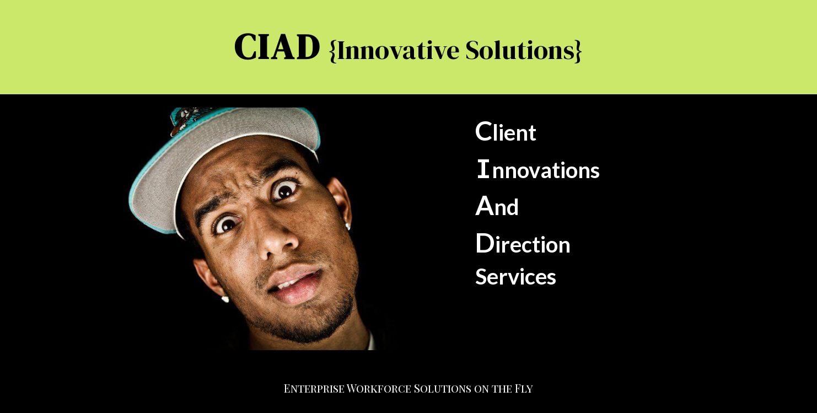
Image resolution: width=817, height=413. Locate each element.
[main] (408, 47)
